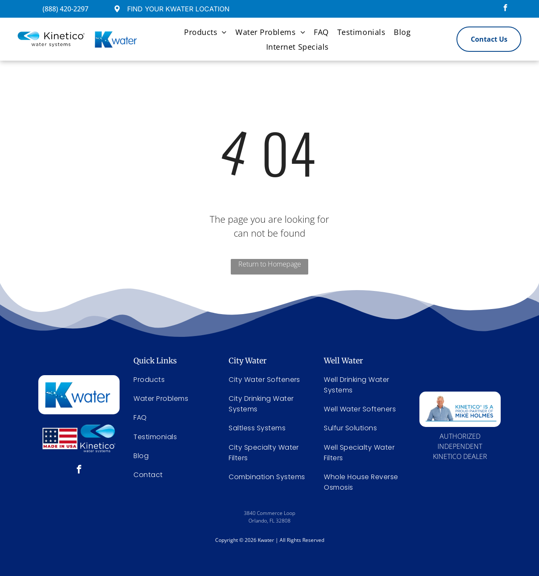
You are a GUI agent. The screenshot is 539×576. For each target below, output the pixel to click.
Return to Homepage (269, 264)
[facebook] (505, 9)
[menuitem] (205, 31)
